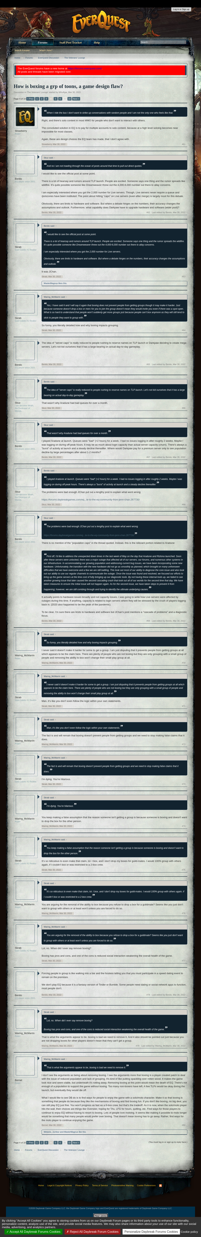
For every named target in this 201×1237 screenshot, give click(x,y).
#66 (183, 408)
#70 (183, 663)
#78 (148, 995)
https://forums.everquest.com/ (85, 68)
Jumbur (56, 1132)
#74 (183, 826)
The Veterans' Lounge (37, 92)
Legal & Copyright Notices (59, 1185)
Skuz (17, 402)
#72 (183, 744)
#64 (183, 330)
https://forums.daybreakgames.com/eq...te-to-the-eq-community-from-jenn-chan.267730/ (91, 499)
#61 (183, 144)
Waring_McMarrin (24, 655)
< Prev (30, 99)
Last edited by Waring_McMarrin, (163, 1046)
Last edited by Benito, (168, 212)
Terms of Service (100, 1185)
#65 (148, 364)
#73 (183, 784)
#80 (183, 1125)
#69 (148, 621)
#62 (148, 212)
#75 (183, 870)
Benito (18, 178)
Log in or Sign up (181, 9)
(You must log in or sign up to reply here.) (168, 1142)
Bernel (18, 1080)
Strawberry (21, 130)
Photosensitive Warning (122, 1185)
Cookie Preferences (146, 1185)
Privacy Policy (81, 1185)
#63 (183, 276)
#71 (183, 706)
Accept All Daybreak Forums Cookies (33, 1231)
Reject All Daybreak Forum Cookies (92, 1231)
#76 (183, 913)
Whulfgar (63, 92)
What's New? (45, 50)
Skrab (18, 247)
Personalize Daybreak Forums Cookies (151, 1231)
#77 (183, 961)
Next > (76, 99)
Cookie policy (189, 1231)
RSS (160, 1185)
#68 (183, 504)
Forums (42, 42)
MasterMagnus (51, 283)
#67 (148, 457)
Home (22, 42)
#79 (137, 1046)
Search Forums (22, 50)
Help (97, 42)
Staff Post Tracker (70, 42)
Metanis (47, 1132)
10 (69, 99)
